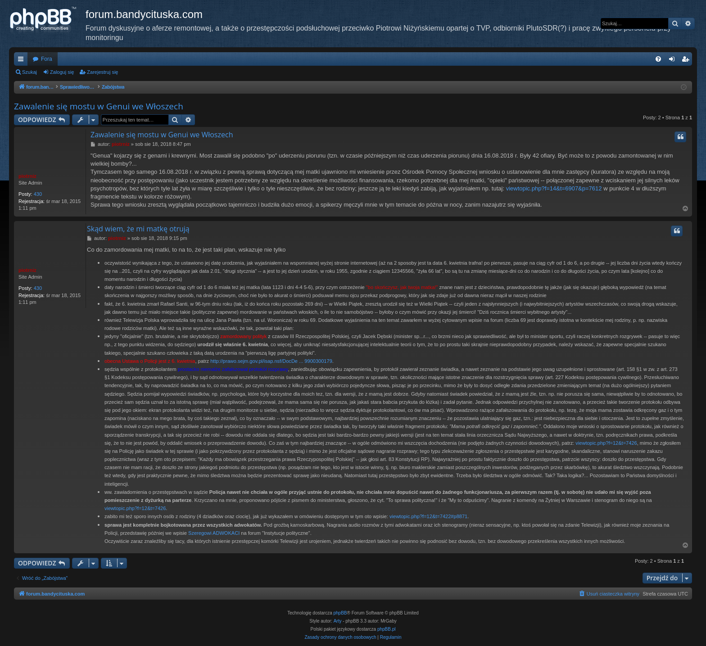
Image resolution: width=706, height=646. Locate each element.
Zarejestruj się (102, 72)
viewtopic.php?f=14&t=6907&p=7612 (554, 188)
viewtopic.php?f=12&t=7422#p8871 (428, 516)
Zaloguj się (62, 72)
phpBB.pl (386, 629)
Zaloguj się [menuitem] (674, 61)
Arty (338, 621)
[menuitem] (658, 59)
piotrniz (27, 176)
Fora (46, 59)
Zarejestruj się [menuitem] (687, 61)
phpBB (340, 612)
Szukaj (29, 72)
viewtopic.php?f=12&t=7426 (606, 443)
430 (38, 194)
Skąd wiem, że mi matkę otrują (138, 228)
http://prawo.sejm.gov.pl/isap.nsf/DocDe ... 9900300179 (271, 361)
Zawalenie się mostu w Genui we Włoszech (98, 106)
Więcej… (22, 61)
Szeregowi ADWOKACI (214, 533)
